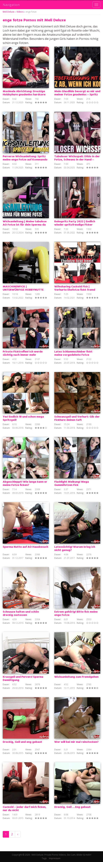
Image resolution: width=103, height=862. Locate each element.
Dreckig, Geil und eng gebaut (22, 742)
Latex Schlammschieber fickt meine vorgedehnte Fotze (73, 353)
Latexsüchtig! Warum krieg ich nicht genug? (74, 549)
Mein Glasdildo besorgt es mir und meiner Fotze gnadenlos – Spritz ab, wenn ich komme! (77, 94)
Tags (44, 858)
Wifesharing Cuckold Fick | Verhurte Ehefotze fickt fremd (74, 288)
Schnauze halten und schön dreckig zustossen (21, 613)
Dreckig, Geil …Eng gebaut (72, 807)
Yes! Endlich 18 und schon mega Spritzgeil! (23, 418)
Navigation (11, 5)
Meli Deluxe (8, 11)
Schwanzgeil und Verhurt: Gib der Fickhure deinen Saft (77, 418)
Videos (20, 11)
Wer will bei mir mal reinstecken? (76, 742)
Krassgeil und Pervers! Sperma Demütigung (23, 679)
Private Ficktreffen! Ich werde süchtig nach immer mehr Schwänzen (23, 355)
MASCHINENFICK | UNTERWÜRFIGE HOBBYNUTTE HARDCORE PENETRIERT (23, 289)
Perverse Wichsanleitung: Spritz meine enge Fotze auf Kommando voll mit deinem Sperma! (25, 159)
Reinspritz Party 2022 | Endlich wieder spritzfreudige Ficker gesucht (74, 224)
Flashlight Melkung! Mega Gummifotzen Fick (71, 483)
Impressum (54, 858)
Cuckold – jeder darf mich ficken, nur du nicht (24, 809)
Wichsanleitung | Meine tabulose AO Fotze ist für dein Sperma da (25, 223)
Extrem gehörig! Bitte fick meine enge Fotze (76, 613)
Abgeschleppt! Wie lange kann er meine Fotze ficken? (25, 483)
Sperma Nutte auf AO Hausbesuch (25, 547)
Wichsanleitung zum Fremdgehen (76, 677)
